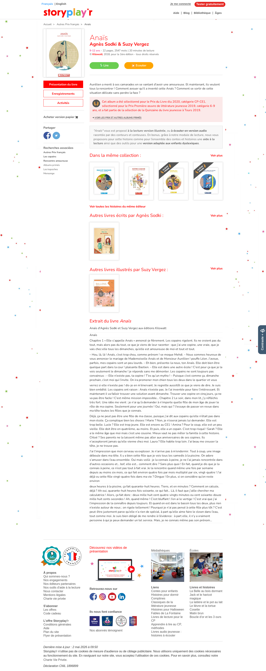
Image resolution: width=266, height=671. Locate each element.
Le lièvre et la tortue (203, 605)
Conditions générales (57, 624)
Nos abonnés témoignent (106, 630)
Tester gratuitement (210, 4)
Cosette (195, 609)
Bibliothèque (202, 12)
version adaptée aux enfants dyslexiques (171, 143)
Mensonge (48, 173)
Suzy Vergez (135, 44)
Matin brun (197, 613)
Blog (186, 12)
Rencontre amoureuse (55, 161)
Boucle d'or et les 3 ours (205, 616)
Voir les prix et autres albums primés (117, 117)
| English (60, 3)
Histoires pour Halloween (167, 609)
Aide (176, 12)
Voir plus (217, 155)
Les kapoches (50, 169)
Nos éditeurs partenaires (59, 583)
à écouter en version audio (189, 131)
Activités (63, 103)
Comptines (158, 598)
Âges (218, 12)
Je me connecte (180, 3)
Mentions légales (54, 594)
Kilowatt (97, 54)
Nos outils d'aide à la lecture (61, 587)
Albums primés (51, 165)
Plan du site (51, 631)
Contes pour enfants (164, 591)
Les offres (49, 609)
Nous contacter (53, 591)
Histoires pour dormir (164, 594)
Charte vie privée (54, 598)
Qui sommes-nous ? (56, 576)
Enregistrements (63, 94)
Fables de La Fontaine (165, 613)
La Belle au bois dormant (206, 591)
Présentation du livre (63, 84)
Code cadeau (52, 613)
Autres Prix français (54, 152)
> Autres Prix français (65, 24)
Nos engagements (55, 580)
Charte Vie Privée (54, 659)
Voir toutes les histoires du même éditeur (118, 206)
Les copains (49, 156)
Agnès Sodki (104, 44)
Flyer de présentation (57, 635)
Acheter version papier (60, 117)
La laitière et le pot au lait (206, 602)
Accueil (47, 24)
